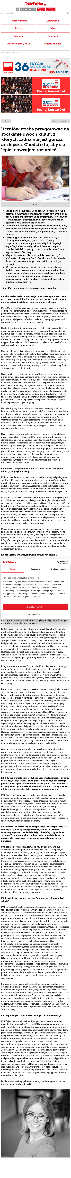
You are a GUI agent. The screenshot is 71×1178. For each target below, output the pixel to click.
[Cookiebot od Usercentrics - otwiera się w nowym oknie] (57, 562)
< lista (6, 121)
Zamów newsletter (50, 9)
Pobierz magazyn (41, 9)
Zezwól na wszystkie (35, 607)
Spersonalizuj (35, 614)
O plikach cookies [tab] (58, 569)
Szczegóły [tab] (35, 569)
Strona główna (6, 53)
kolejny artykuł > (60, 121)
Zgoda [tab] (12, 569)
